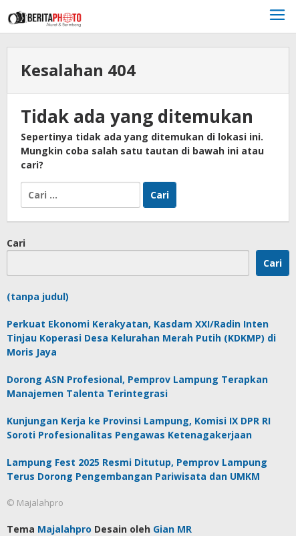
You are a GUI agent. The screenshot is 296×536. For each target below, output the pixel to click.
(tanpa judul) (38, 296)
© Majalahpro (35, 503)
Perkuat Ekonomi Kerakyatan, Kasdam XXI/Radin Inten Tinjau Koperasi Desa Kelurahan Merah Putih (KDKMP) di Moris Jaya (141, 337)
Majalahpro (64, 529)
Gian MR (172, 529)
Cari (16, 243)
